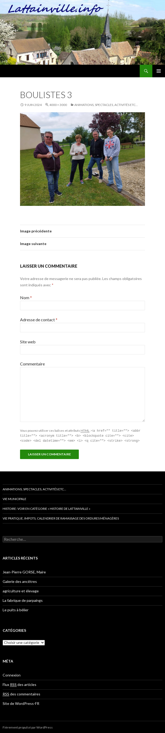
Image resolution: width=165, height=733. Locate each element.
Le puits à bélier (15, 609)
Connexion (12, 674)
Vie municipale (14, 498)
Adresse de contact (38, 319)
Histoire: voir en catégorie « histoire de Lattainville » (46, 508)
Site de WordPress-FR (21, 702)
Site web (28, 341)
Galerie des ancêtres (20, 580)
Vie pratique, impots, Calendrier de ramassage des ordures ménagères (61, 518)
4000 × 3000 (58, 105)
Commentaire (32, 363)
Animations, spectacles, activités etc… (106, 105)
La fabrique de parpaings (23, 599)
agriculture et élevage (21, 590)
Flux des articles (19, 683)
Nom (26, 297)
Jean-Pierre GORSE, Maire (24, 571)
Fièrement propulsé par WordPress (28, 727)
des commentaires (21, 693)
